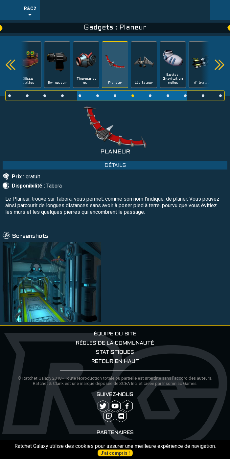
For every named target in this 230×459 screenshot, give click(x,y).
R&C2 (30, 8)
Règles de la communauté (115, 343)
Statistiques (115, 352)
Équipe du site (115, 333)
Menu (10, 10)
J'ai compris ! (115, 453)
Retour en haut (115, 361)
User (220, 10)
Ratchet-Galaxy (125, 9)
